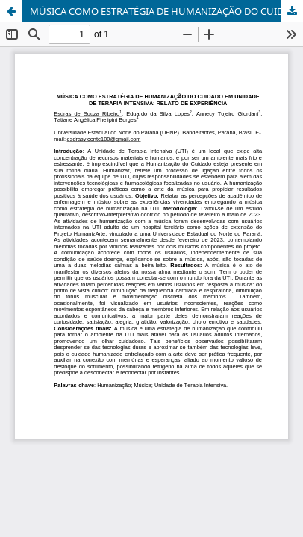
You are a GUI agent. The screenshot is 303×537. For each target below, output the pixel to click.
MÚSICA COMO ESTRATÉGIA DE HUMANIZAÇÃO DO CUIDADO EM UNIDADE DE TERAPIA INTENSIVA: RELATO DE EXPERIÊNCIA (166, 11)
